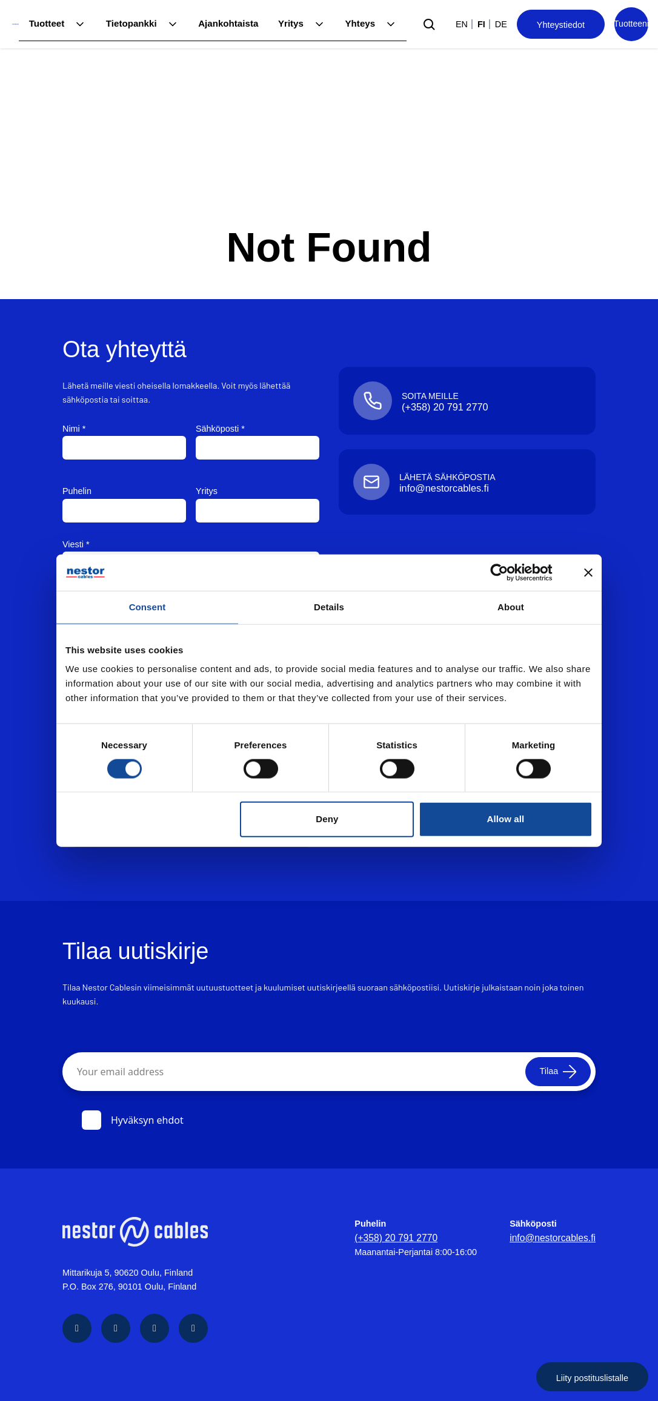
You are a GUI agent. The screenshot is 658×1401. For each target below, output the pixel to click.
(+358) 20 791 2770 (399, 1237)
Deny (327, 819)
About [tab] (510, 607)
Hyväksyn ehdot (133, 1119)
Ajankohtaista (232, 23)
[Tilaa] (552, 1071)
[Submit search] (429, 24)
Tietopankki (138, 23)
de (501, 24)
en (462, 24)
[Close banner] (588, 573)
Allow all (506, 819)
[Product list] (631, 24)
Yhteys (361, 23)
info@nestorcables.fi (556, 1237)
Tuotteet (56, 23)
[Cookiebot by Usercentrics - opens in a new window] (509, 573)
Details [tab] (329, 607)
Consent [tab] (147, 607)
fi (481, 24)
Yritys (293, 23)
